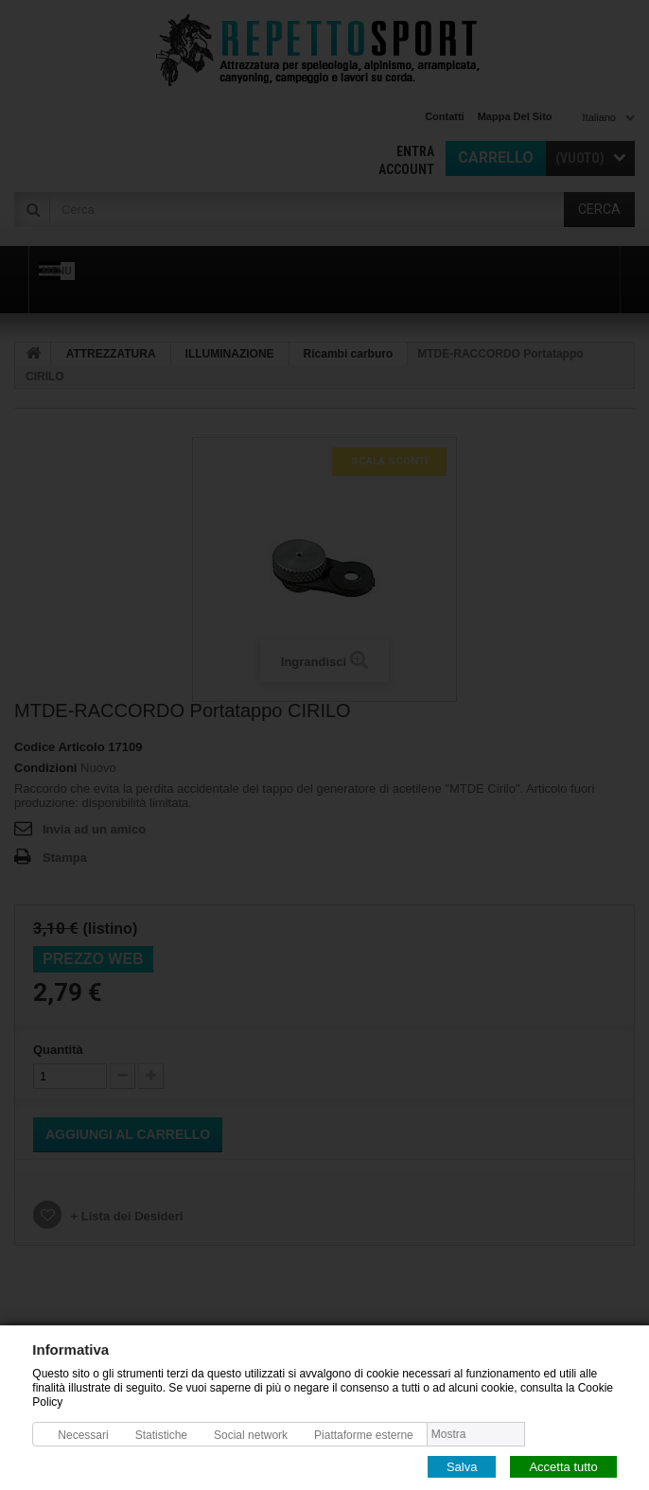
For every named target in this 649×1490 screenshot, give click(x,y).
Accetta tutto (563, 1466)
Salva (462, 1466)
